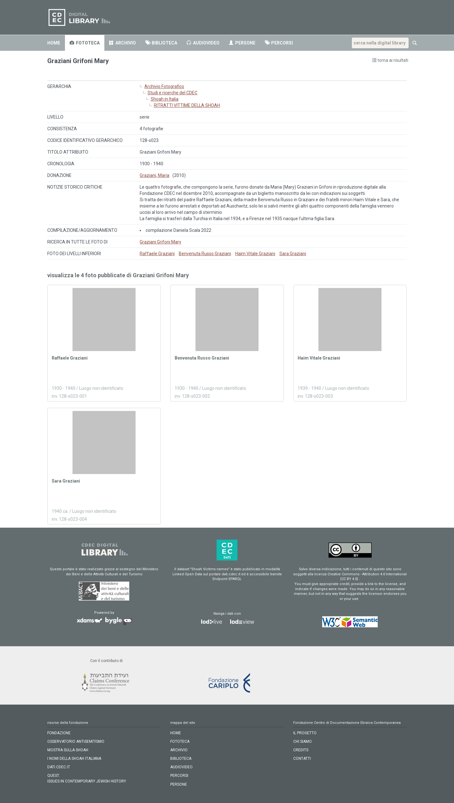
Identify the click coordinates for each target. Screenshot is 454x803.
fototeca (179, 741)
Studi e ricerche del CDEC (172, 92)
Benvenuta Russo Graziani (205, 253)
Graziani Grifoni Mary (160, 241)
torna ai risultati (390, 60)
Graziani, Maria (154, 175)
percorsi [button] (279, 42)
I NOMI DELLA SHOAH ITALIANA (74, 758)
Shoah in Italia (164, 99)
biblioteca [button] (161, 42)
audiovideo (203, 42)
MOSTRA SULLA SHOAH (67, 750)
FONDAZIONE (59, 733)
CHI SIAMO (302, 741)
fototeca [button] (85, 42)
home (53, 42)
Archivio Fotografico (164, 86)
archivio (122, 42)
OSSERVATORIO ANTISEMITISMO (75, 741)
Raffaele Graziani (157, 253)
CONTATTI (302, 758)
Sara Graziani (292, 253)
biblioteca (180, 758)
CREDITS (300, 750)
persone (242, 42)
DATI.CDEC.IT (58, 767)
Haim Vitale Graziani (255, 253)
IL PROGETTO (305, 733)
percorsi (179, 775)
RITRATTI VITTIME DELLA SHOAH (187, 105)
